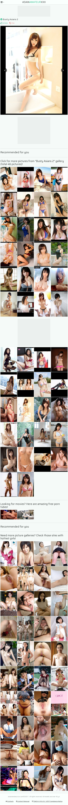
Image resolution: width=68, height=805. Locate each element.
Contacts (10, 801)
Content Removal (22, 801)
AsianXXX (34, 2)
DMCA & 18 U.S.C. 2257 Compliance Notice (47, 801)
